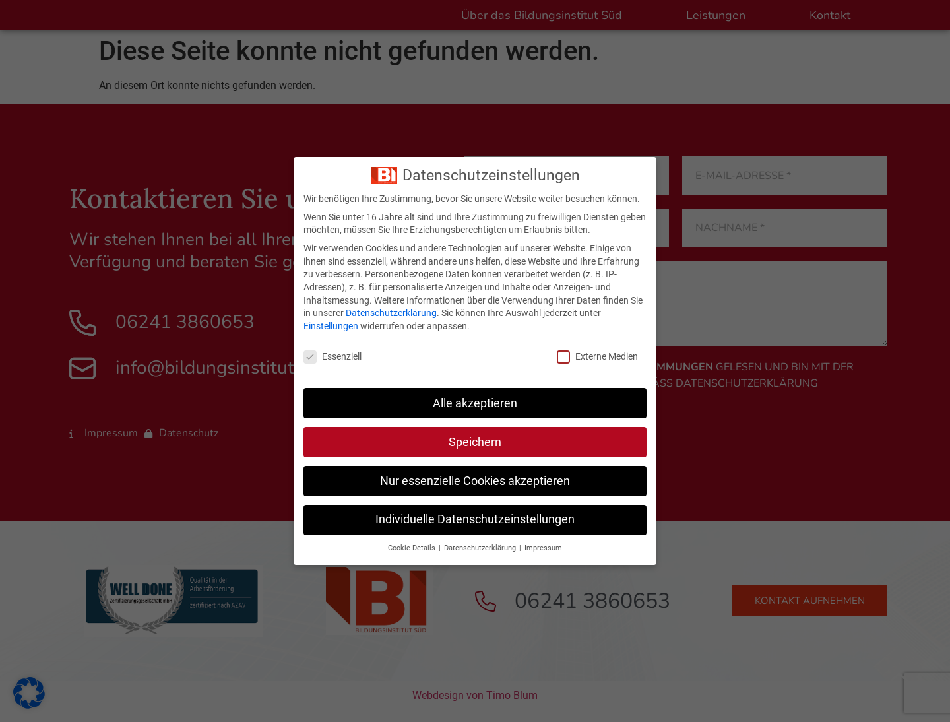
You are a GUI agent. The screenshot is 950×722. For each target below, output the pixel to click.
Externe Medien (597, 356)
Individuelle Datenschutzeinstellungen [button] (475, 519)
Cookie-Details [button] (412, 548)
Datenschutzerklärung (391, 313)
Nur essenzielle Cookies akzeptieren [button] (475, 481)
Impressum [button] (543, 548)
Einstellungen (330, 326)
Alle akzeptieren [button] (475, 403)
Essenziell (332, 356)
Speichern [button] (475, 442)
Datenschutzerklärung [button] (481, 548)
